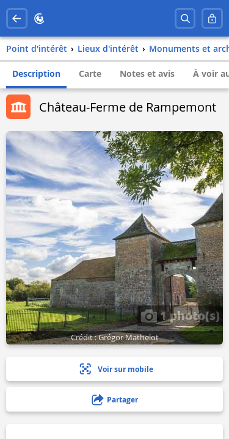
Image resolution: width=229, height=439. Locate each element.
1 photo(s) (180, 315)
